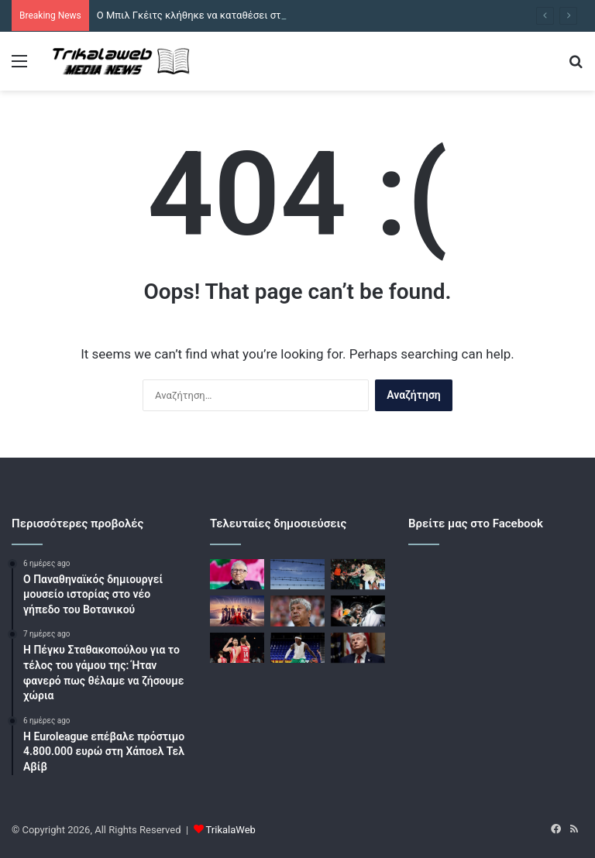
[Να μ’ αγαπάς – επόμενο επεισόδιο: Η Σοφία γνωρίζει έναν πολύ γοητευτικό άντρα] (237, 610)
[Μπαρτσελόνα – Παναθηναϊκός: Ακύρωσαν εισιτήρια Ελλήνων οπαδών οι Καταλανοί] (297, 648)
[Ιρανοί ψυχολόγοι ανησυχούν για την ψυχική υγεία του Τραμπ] (358, 648)
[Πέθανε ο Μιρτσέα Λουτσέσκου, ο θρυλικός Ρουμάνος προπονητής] (297, 610)
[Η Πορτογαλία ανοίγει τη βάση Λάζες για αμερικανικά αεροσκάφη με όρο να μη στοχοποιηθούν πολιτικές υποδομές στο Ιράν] (297, 574)
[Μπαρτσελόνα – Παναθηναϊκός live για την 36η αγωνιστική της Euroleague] (358, 574)
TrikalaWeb (231, 830)
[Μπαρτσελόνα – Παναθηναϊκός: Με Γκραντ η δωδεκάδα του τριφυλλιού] (358, 610)
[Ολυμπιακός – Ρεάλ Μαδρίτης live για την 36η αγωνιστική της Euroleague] (237, 648)
